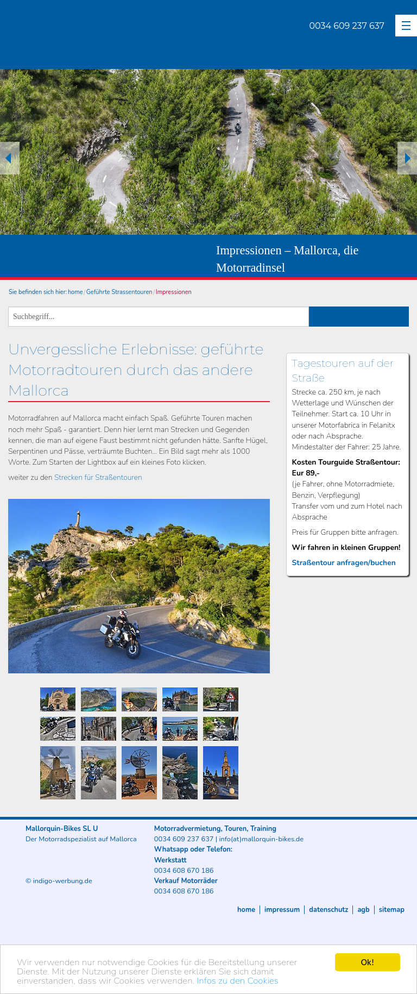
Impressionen (174, 292)
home (75, 292)
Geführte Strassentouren (119, 292)
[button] (406, 25)
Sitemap (392, 909)
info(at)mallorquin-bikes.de (261, 839)
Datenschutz (328, 909)
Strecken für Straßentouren (98, 477)
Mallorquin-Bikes (110, 36)
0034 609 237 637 (346, 26)
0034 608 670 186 (184, 871)
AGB (363, 909)
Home (246, 909)
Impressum (282, 909)
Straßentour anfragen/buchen (344, 563)
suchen (359, 317)
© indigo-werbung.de (59, 881)
